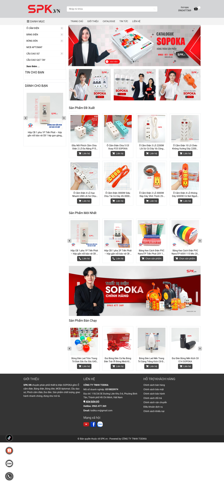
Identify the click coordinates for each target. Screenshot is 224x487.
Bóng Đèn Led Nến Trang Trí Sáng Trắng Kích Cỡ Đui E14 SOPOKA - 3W (151, 360)
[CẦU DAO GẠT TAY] (44, 60)
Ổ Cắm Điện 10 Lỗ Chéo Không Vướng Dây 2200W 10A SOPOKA (185, 147)
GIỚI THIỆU (92, 21)
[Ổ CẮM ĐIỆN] (44, 28)
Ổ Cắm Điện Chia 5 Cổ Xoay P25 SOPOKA (118, 147)
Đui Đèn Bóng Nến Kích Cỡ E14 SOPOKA (185, 360)
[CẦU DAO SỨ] (44, 54)
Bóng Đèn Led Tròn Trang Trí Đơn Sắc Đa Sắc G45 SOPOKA (84, 360)
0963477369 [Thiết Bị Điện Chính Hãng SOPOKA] (184, 10)
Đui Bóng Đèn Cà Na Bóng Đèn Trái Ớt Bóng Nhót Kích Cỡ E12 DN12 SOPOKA (118, 360)
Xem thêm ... (33, 66)
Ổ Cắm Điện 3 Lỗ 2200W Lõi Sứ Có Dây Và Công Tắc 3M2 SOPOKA (151, 147)
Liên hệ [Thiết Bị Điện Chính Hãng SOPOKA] (84, 153)
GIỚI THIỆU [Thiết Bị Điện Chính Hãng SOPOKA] (31, 379)
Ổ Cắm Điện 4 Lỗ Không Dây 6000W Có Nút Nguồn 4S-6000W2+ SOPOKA (185, 195)
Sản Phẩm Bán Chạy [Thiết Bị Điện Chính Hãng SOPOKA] (83, 320)
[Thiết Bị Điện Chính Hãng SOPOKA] (44, 9)
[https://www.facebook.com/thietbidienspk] (93, 424)
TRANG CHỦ (77, 21)
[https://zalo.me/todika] (100, 424)
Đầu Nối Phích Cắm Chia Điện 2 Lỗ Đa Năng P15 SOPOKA (84, 147)
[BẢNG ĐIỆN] (44, 35)
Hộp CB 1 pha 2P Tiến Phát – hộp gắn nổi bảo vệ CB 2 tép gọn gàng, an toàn (118, 252)
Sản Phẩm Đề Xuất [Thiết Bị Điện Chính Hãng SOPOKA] (82, 108)
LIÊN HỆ (136, 21)
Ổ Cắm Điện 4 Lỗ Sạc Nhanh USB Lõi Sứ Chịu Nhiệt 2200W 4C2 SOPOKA (84, 195)
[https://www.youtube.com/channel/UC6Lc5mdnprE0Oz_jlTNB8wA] (86, 424)
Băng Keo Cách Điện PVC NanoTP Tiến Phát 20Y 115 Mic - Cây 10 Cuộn (151, 252)
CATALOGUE (109, 21)
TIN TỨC (123, 21)
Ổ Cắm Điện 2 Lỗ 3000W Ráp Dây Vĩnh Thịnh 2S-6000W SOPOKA (151, 195)
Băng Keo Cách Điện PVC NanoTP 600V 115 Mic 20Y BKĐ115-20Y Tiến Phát (185, 252)
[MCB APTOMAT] (44, 47)
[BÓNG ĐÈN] (44, 41)
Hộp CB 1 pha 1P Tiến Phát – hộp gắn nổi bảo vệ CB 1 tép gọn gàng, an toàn (84, 252)
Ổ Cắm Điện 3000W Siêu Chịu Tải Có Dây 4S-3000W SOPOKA (117, 195)
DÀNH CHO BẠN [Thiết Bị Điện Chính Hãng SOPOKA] (36, 86)
